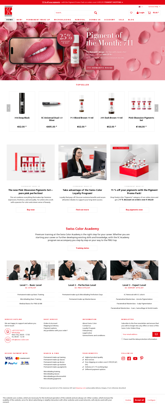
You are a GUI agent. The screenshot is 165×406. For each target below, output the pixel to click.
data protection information (146, 339)
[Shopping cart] (153, 12)
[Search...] (76, 12)
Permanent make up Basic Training (30, 295)
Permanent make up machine (55, 365)
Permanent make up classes (54, 360)
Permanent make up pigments (55, 367)
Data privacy (87, 330)
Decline (128, 400)
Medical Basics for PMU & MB (30, 304)
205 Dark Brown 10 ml (114, 118)
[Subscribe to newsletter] (156, 334)
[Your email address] (137, 334)
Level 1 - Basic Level (31, 285)
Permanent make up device (54, 362)
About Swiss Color (89, 323)
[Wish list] (131, 12)
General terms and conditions (93, 335)
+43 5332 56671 (18, 330)
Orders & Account (50, 323)
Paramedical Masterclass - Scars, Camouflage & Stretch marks (134, 308)
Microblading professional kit (55, 376)
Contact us (86, 326)
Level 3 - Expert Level (134, 285)
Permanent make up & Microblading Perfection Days (82, 295)
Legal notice (87, 333)
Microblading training (52, 371)
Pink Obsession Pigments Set (144, 119)
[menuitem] (76, 12)
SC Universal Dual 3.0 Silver (54, 119)
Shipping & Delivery (51, 326)
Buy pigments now (134, 210)
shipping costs (81, 388)
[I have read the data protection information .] (122, 339)
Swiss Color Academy (82, 229)
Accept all (139, 400)
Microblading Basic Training (30, 299)
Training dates (82, 248)
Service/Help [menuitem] (152, 7)
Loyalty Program (88, 328)
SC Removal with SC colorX (134, 295)
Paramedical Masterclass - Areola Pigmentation (134, 299)
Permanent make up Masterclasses (82, 299)
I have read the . (140, 339)
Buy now (31, 210)
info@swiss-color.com (20, 340)
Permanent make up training (54, 357)
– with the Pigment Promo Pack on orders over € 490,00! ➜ (82, 2)
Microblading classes (51, 374)
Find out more (82, 210)
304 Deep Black (24, 118)
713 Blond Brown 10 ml (84, 118)
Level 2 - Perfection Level (82, 285)
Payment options (50, 328)
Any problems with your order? (56, 330)
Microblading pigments (52, 379)
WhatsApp (16, 333)
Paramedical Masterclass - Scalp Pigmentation (134, 304)
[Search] (95, 12)
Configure (151, 400)
